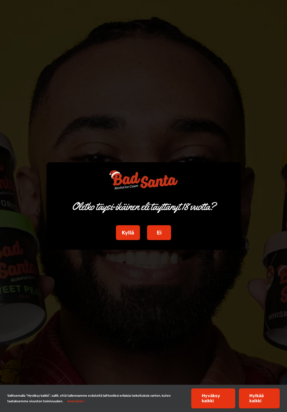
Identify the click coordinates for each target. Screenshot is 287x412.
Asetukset (76, 401)
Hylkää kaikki (256, 398)
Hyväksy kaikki (211, 398)
